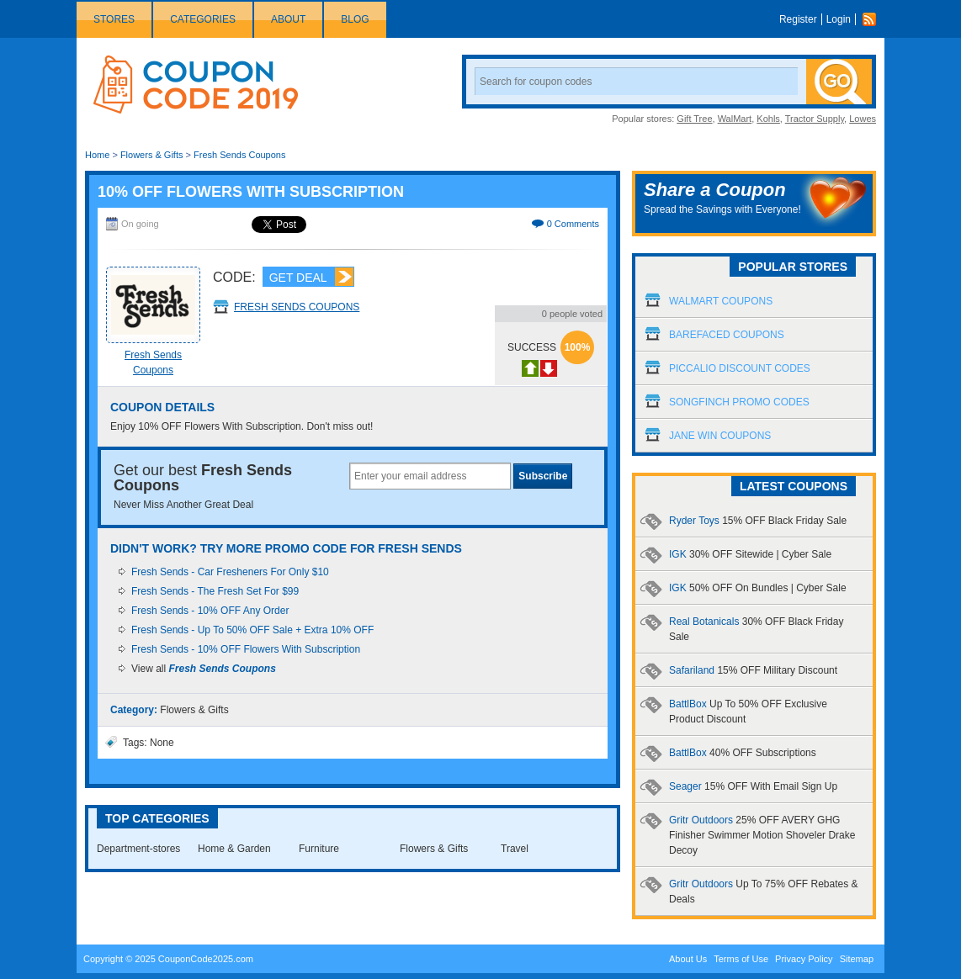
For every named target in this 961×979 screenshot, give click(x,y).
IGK (750, 554)
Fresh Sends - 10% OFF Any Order (210, 611)
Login (838, 19)
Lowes (862, 119)
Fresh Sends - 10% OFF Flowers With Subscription (245, 649)
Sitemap (856, 959)
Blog (355, 19)
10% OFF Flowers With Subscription (251, 191)
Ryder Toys (758, 521)
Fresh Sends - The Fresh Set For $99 (215, 591)
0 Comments (573, 224)
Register (798, 19)
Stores (114, 19)
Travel (514, 849)
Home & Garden (234, 849)
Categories (203, 19)
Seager (753, 786)
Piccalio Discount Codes (739, 368)
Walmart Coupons (721, 301)
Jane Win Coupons (720, 436)
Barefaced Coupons (726, 335)
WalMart (735, 119)
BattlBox (742, 753)
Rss (873, 19)
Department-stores (138, 849)
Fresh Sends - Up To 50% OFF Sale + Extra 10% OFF (252, 630)
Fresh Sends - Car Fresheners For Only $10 (230, 572)
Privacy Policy (803, 959)
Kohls (768, 119)
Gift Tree (694, 119)
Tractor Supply (814, 119)
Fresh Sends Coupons (239, 155)
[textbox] (430, 476)
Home (97, 155)
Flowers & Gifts (151, 155)
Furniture (319, 849)
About (288, 19)
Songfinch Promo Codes (739, 402)
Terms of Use (741, 959)
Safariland (753, 670)
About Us (688, 959)
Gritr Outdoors (762, 835)
